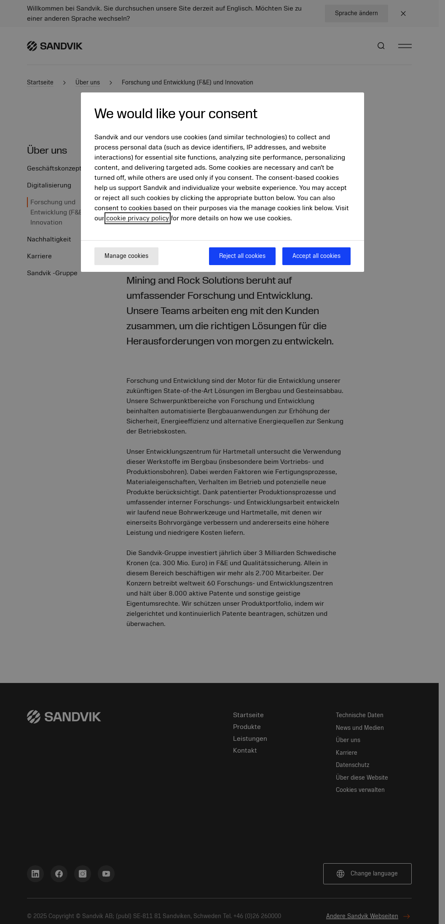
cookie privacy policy (137, 218)
